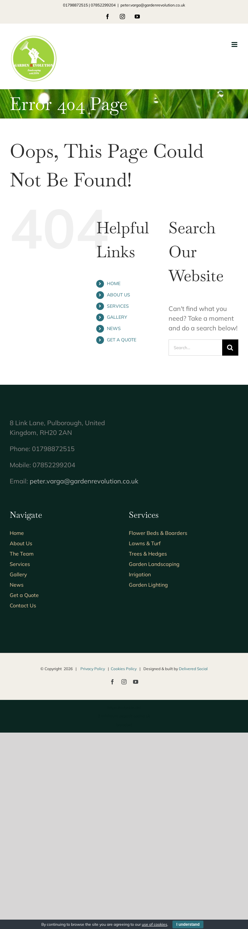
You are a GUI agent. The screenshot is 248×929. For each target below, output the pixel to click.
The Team (22, 553)
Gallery (18, 574)
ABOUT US (118, 295)
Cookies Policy (124, 668)
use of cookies (154, 924)
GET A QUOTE (121, 340)
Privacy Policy (92, 668)
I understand (188, 924)
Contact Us (23, 605)
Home (17, 533)
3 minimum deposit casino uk (124, 715)
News (17, 584)
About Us (21, 543)
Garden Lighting (148, 584)
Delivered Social (193, 668)
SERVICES (118, 306)
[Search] (230, 347)
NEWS (114, 328)
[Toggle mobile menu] (235, 44)
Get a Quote (24, 595)
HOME (113, 283)
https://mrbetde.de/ (124, 707)
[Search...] (195, 347)
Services (20, 564)
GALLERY (117, 317)
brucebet (124, 724)
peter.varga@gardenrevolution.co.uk (152, 5)
